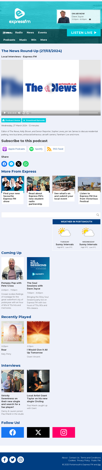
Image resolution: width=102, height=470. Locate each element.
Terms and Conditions (91, 457)
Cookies (72, 460)
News (30, 32)
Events (42, 32)
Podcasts (9, 39)
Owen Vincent (33, 357)
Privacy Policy (83, 460)
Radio (19, 32)
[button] (51, 87)
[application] (51, 88)
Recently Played (16, 317)
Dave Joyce (78, 16)
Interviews (10, 365)
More (44, 39)
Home (7, 32)
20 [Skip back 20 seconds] (23, 113)
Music (23, 39)
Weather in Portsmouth (76, 221)
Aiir (99, 464)
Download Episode (35, 120)
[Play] (4, 113)
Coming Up (11, 253)
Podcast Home (13, 120)
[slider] (64, 113)
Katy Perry (6, 354)
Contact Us (74, 457)
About (65, 457)
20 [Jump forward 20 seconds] (27, 113)
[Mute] (19, 113)
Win (33, 39)
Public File (96, 460)
